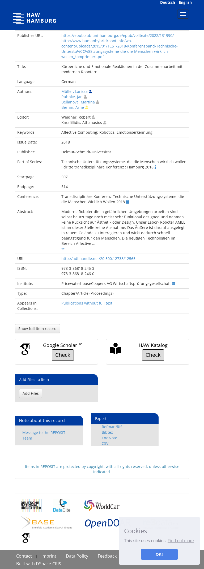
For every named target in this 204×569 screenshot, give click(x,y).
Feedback (107, 556)
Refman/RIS (112, 426)
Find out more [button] (181, 540)
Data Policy (77, 556)
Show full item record (37, 328)
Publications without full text (86, 303)
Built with (26, 564)
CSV (105, 443)
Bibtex (107, 432)
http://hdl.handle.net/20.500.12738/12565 (98, 258)
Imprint (48, 556)
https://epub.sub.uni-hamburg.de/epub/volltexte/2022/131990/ (117, 35)
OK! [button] (159, 554)
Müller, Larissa (74, 91)
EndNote (109, 437)
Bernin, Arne (72, 107)
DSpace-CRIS (48, 564)
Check (62, 354)
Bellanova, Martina (78, 102)
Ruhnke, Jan (72, 96)
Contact (24, 556)
